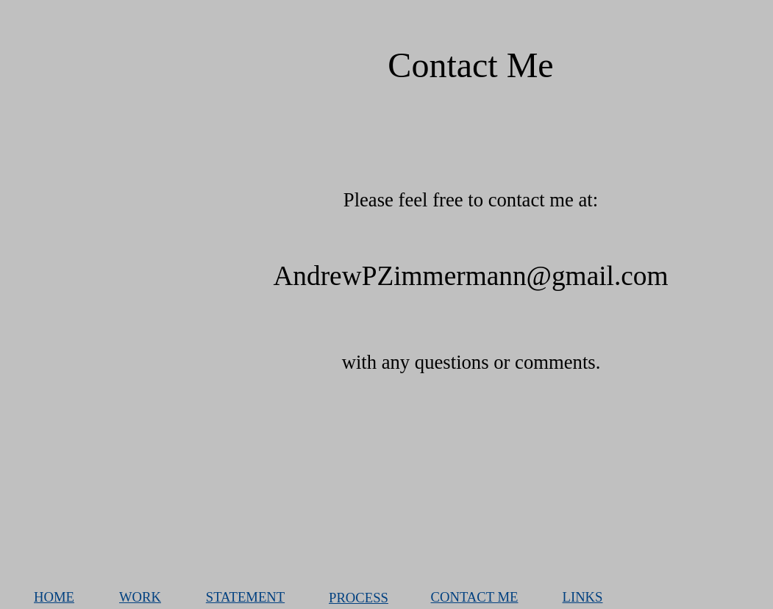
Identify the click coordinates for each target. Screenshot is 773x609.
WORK (140, 597)
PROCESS (358, 597)
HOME (54, 597)
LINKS (583, 597)
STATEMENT (245, 597)
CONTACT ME (475, 597)
